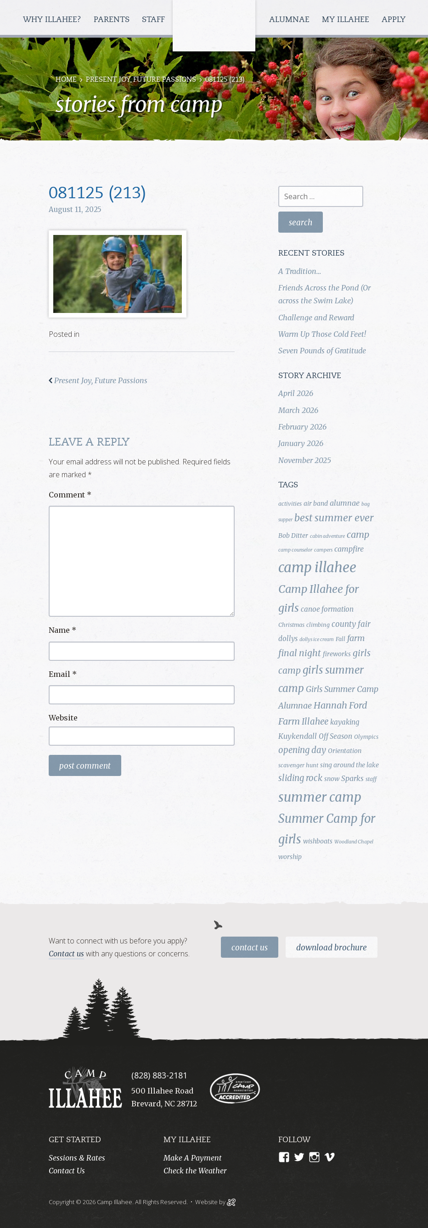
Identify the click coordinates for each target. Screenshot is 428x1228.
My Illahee (347, 20)
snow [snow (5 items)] (331, 779)
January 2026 (300, 443)
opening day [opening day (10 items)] (302, 750)
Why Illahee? (53, 20)
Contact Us (249, 948)
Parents (113, 20)
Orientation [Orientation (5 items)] (344, 751)
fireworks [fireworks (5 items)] (337, 654)
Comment (70, 494)
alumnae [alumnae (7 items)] (345, 503)
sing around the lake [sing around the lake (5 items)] (349, 765)
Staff (154, 20)
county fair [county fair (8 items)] (351, 624)
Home (66, 80)
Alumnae (290, 20)
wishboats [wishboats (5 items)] (317, 841)
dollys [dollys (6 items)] (288, 638)
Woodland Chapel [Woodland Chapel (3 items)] (353, 842)
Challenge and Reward (316, 317)
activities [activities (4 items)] (290, 503)
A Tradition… (299, 271)
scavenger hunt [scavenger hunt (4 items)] (298, 765)
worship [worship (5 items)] (290, 857)
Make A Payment (192, 1157)
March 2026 (298, 410)
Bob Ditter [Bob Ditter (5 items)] (293, 535)
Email (63, 674)
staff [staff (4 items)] (371, 779)
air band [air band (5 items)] (316, 503)
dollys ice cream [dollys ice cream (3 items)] (316, 639)
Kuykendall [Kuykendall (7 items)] (297, 736)
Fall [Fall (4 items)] (340, 639)
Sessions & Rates (77, 1157)
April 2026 (295, 393)
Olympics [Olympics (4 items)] (366, 736)
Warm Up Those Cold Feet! (322, 334)
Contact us (66, 953)
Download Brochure (331, 948)
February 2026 (302, 426)
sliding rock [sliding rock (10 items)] (300, 778)
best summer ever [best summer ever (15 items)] (334, 518)
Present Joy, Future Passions (141, 80)
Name (62, 630)
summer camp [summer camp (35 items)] (319, 797)
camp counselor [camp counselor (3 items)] (295, 550)
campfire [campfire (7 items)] (349, 548)
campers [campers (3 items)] (323, 550)
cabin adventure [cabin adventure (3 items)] (327, 536)
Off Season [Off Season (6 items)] (335, 736)
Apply (393, 20)
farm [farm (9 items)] (356, 638)
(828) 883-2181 (159, 1075)
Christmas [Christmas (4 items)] (291, 624)
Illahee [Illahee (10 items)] (315, 721)
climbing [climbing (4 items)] (318, 624)
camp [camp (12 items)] (358, 534)
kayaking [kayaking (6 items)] (344, 722)
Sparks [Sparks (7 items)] (352, 778)
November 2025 (304, 460)
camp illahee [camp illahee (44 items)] (317, 567)
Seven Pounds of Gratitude (322, 350)
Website (63, 717)
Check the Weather (194, 1170)
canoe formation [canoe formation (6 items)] (327, 609)
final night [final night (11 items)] (299, 653)
